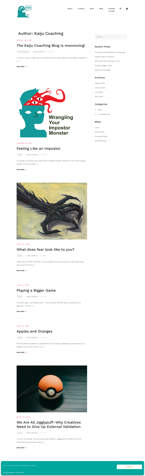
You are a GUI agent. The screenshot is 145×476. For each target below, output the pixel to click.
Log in (97, 127)
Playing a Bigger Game (36, 290)
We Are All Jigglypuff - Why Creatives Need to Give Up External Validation (49, 424)
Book (92, 9)
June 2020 (99, 92)
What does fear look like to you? (45, 249)
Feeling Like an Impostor (39, 148)
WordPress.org (100, 141)
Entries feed (99, 132)
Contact (81, 9)
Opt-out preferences (9, 472)
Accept (129, 467)
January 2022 (100, 88)
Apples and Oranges (34, 331)
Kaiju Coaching (39, 51)
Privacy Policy (20, 472)
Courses (111, 11)
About (70, 9)
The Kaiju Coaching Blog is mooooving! (51, 45)
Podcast (111, 9)
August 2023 (100, 83)
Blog (101, 9)
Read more (22, 66)
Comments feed (101, 136)
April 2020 (99, 96)
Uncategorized (23, 51)
